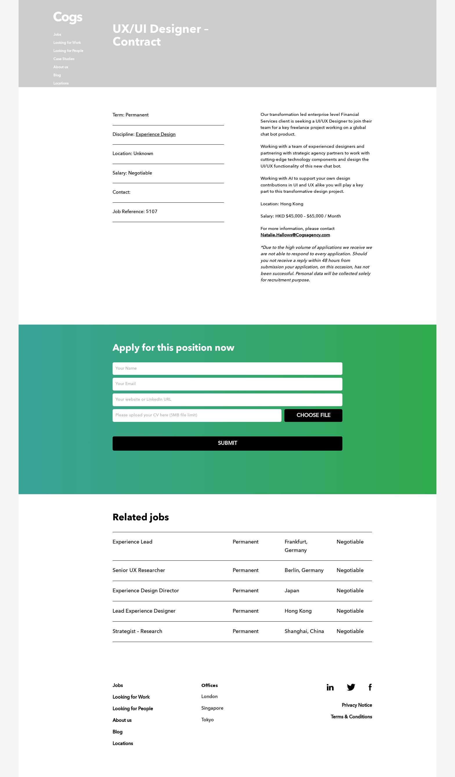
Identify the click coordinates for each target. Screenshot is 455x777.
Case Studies (63, 59)
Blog (57, 75)
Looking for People (68, 51)
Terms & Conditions (351, 717)
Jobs (57, 35)
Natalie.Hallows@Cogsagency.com (295, 235)
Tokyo (207, 720)
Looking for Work (67, 43)
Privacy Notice (357, 705)
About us (60, 67)
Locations (60, 83)
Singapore (212, 708)
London (209, 697)
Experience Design (156, 134)
